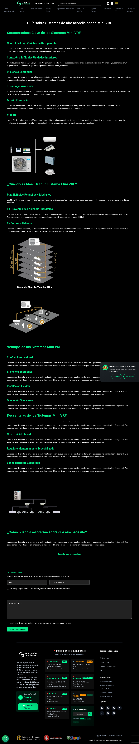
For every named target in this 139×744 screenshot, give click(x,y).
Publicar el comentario (17, 629)
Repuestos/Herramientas (65, 9)
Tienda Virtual (104, 662)
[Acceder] (112, 3)
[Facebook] (108, 708)
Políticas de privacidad (62, 589)
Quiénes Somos (105, 658)
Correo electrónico (58, 582)
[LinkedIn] (114, 713)
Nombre (12, 582)
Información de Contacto (108, 666)
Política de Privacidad (106, 681)
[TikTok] (102, 713)
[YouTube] (119, 708)
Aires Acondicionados (9, 10)
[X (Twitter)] (108, 713)
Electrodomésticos (36, 9)
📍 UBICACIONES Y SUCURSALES (69, 651)
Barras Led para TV (80, 10)
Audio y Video (48, 10)
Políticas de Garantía (106, 696)
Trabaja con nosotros (131, 10)
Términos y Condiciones (106, 685)
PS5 (89, 720)
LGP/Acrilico (107, 9)
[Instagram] (114, 708)
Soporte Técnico (93, 10)
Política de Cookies (105, 689)
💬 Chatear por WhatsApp (28, 707)
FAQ (101, 670)
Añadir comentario (16, 603)
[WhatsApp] (102, 708)
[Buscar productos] (80, 715)
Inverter (76, 723)
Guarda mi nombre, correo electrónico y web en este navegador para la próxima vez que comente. (40, 623)
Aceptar (117, 377)
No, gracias (130, 377)
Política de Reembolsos (106, 693)
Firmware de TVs (119, 10)
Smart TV (82, 720)
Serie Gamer (22, 10)
